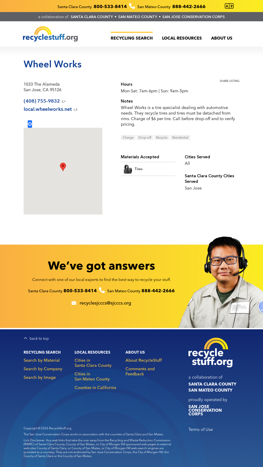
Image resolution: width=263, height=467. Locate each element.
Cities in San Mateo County (92, 376)
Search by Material (42, 360)
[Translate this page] (229, 6)
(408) (45, 101)
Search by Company (43, 368)
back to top (39, 338)
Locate (30, 124)
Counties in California (95, 387)
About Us (221, 38)
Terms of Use (200, 429)
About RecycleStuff (143, 360)
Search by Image (40, 377)
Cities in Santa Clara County (93, 363)
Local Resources (182, 38)
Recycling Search (132, 38)
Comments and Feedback (140, 371)
